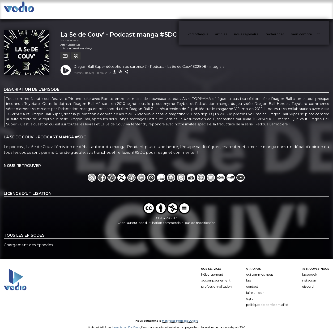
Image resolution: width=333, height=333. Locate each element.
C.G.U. (250, 294)
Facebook (309, 270)
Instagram (309, 276)
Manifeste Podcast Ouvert (180, 316)
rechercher (283, 9)
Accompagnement (216, 276)
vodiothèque (209, 9)
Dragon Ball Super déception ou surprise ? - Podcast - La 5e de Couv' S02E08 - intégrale (149, 62)
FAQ (248, 276)
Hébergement (212, 270)
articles (232, 9)
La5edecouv (71, 35)
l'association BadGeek (126, 322)
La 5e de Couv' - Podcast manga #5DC (118, 29)
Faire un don (255, 288)
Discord (308, 282)
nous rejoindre (256, 9)
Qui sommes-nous (259, 270)
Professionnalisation (216, 282)
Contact (252, 282)
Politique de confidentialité (267, 300)
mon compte (309, 9)
